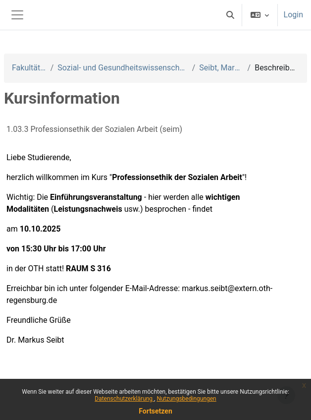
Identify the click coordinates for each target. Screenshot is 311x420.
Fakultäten (29, 67)
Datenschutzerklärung (124, 398)
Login (293, 14)
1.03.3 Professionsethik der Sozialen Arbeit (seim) (94, 129)
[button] (230, 15)
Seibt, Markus (221, 67)
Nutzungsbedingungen (186, 398)
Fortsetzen (155, 411)
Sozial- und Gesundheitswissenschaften (122, 67)
